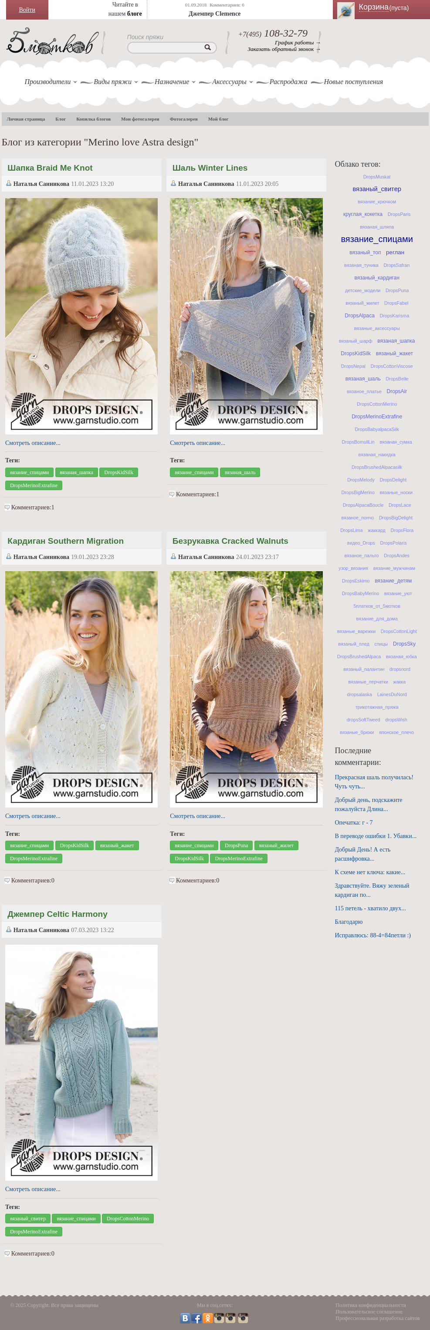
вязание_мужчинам (394, 568)
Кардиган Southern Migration (65, 540)
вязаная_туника (361, 265)
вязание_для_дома (376, 618)
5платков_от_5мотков (376, 606)
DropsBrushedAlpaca (359, 656)
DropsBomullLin (358, 441)
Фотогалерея (184, 118)
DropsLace (400, 505)
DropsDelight (393, 479)
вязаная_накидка (377, 454)
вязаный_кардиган (377, 278)
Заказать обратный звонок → (284, 49)
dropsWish (396, 719)
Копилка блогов (93, 118)
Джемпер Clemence (214, 13)
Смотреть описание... (33, 443)
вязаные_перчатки (368, 681)
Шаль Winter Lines (210, 167)
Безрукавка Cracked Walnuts (230, 540)
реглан (395, 252)
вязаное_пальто (361, 555)
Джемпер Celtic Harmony (57, 914)
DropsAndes (397, 555)
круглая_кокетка (363, 214)
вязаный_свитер (28, 1219)
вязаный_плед (353, 643)
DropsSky (404, 644)
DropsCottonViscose (392, 366)
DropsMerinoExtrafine (34, 485)
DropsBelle (397, 378)
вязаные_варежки (356, 631)
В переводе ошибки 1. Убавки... (376, 836)
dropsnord (399, 669)
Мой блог (218, 118)
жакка (399, 681)
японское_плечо (396, 732)
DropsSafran (396, 265)
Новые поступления (353, 81)
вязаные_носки (396, 492)
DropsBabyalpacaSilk (377, 429)
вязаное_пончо (357, 517)
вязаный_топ (365, 252)
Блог (60, 118)
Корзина (389, 7)
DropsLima (351, 530)
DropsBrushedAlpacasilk (377, 467)
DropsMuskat (377, 176)
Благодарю (349, 922)
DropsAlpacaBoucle (363, 505)
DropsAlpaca (360, 316)
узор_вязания (353, 568)
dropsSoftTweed (363, 719)
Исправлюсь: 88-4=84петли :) (373, 935)
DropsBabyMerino (360, 593)
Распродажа (289, 81)
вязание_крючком (377, 201)
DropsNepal (353, 366)
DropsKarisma (395, 315)
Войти (27, 10)
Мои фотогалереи (140, 118)
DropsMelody (361, 479)
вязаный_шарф (355, 340)
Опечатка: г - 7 (354, 822)
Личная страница (26, 118)
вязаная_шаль (240, 472)
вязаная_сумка (395, 441)
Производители (48, 81)
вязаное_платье (364, 391)
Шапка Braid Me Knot (49, 167)
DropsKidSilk (118, 472)
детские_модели (362, 290)
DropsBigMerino (357, 492)
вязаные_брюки (357, 732)
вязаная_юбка (401, 656)
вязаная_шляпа (377, 226)
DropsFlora (401, 530)
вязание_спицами (29, 472)
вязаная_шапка (76, 472)
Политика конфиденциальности (370, 1305)
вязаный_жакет (117, 845)
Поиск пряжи (145, 37)
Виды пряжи (113, 81)
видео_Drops (361, 542)
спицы (381, 643)
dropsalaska (359, 694)
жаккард (376, 530)
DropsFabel (396, 303)
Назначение (172, 81)
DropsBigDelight (396, 517)
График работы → (298, 42)
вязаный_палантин (363, 669)
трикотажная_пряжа (377, 707)
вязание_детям (393, 581)
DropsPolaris (393, 542)
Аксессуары (229, 81)
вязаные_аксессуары (377, 328)
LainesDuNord (392, 694)
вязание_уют (398, 593)
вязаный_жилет (276, 845)
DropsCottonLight (399, 631)
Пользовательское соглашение (369, 1312)
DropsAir (397, 391)
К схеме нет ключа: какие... (370, 872)
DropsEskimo (355, 580)
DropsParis (399, 214)
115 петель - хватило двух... (370, 908)
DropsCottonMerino (128, 1219)
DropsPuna (236, 845)
